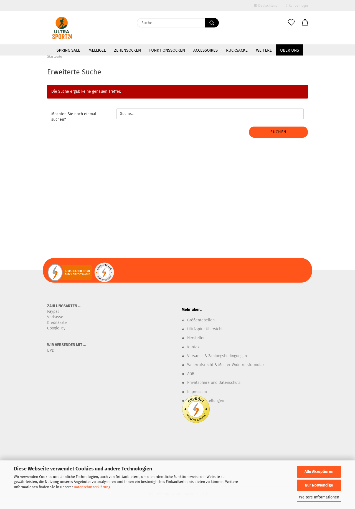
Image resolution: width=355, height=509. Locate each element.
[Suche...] (212, 22)
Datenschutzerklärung (92, 487)
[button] (305, 22)
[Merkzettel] (291, 22)
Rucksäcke (237, 50)
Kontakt (194, 347)
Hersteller (196, 338)
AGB (190, 373)
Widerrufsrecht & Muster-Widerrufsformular (225, 364)
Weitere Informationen (319, 497)
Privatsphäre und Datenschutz (213, 382)
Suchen (278, 132)
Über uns (289, 50)
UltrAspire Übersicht (205, 329)
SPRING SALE (68, 50)
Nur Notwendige (319, 485)
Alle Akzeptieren (319, 471)
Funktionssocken (167, 50)
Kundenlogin (297, 5)
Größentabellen (201, 320)
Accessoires (205, 50)
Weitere (264, 50)
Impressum (197, 391)
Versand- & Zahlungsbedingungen (217, 356)
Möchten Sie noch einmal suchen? (73, 117)
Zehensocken (127, 50)
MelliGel (97, 50)
